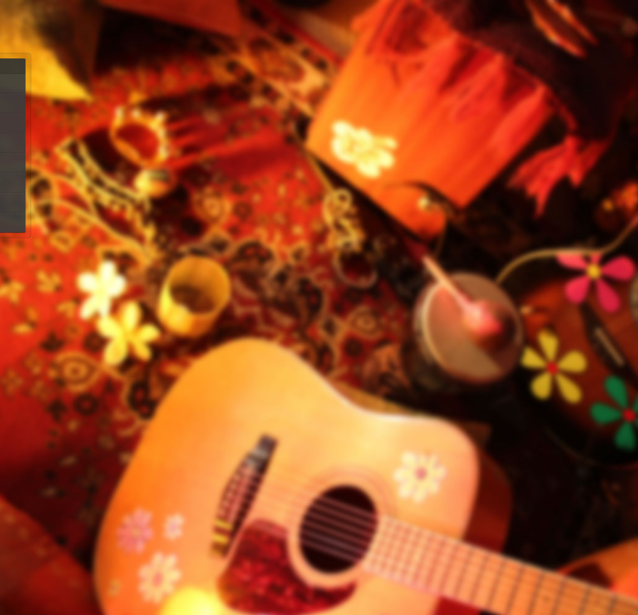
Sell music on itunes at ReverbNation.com (455, 296)
